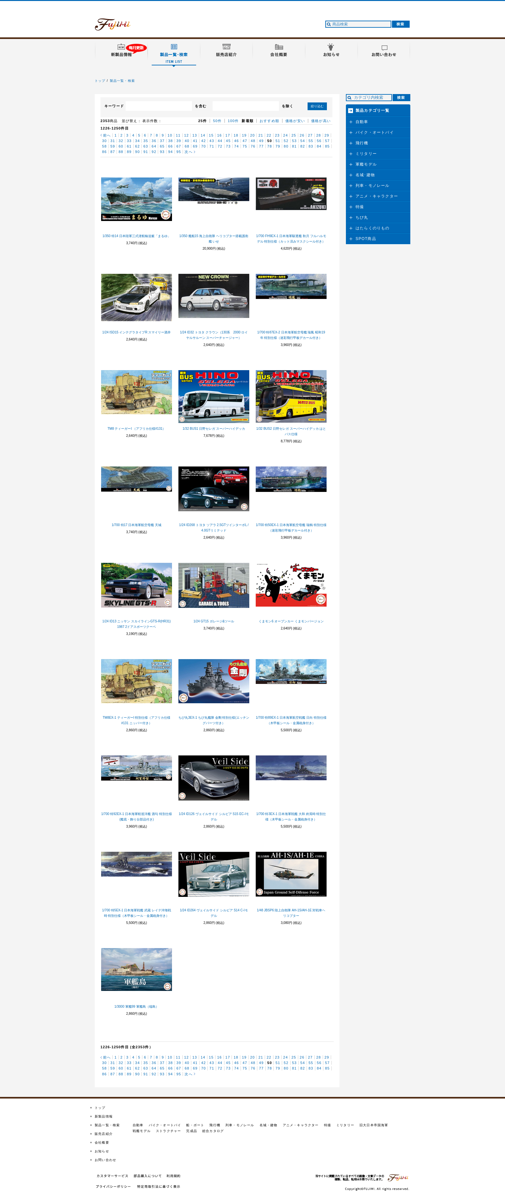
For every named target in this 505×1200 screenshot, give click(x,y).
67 (178, 146)
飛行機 (362, 143)
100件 (233, 121)
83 (311, 146)
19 (244, 135)
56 (319, 141)
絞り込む (317, 106)
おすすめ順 (269, 121)
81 (294, 146)
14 (203, 135)
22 (269, 135)
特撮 (360, 207)
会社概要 (102, 1142)
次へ (188, 152)
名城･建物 (365, 175)
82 (302, 146)
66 (170, 146)
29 (327, 135)
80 (286, 146)
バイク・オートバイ (375, 132)
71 (211, 146)
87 (112, 152)
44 (220, 141)
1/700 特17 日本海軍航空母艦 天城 (136, 525)
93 (162, 152)
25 (293, 135)
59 (112, 146)
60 (121, 146)
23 (277, 135)
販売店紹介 (104, 1134)
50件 (217, 121)
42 (203, 141)
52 (286, 141)
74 (236, 146)
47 (245, 141)
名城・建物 (269, 1125)
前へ (107, 135)
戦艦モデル (142, 1131)
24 (285, 135)
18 (235, 135)
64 (154, 146)
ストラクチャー (168, 1131)
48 (253, 141)
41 (195, 141)
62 (137, 146)
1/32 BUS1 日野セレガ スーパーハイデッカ (214, 428)
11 (178, 135)
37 (162, 141)
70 (203, 146)
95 (178, 152)
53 (294, 141)
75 (245, 146)
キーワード (114, 106)
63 (145, 146)
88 (121, 152)
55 (311, 141)
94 (170, 152)
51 (277, 141)
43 (211, 141)
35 (145, 141)
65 (162, 146)
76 (253, 146)
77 (261, 146)
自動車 (362, 122)
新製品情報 (104, 1116)
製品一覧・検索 (122, 80)
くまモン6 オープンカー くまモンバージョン (291, 621)
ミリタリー (366, 153)
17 (227, 135)
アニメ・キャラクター (377, 196)
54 (302, 141)
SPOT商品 (366, 238)
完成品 (191, 1131)
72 (220, 146)
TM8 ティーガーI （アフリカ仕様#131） (137, 428)
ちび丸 (362, 217)
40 (187, 141)
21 (260, 135)
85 (327, 146)
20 (252, 135)
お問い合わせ (105, 1160)
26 (302, 135)
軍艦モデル (366, 164)
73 (228, 146)
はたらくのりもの (373, 228)
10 (169, 135)
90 (137, 152)
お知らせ (102, 1151)
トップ (100, 80)
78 (269, 146)
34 (137, 141)
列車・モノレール (373, 185)
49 (261, 141)
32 (121, 141)
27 (310, 135)
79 (277, 146)
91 (145, 152)
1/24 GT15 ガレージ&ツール (214, 621)
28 (318, 135)
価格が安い (295, 121)
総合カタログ (213, 1131)
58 (104, 146)
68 (187, 146)
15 (211, 135)
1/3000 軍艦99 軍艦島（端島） (136, 1006)
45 (228, 141)
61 (129, 146)
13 (194, 135)
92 (154, 152)
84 (319, 146)
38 (170, 141)
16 (219, 135)
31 (112, 141)
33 (129, 141)
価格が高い (321, 121)
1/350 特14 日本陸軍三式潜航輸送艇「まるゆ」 (136, 236)
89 (129, 152)
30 (104, 141)
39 (178, 141)
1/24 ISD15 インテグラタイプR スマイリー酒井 (136, 332)
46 (236, 141)
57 (327, 141)
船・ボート (195, 1125)
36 (154, 141)
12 (186, 135)
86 (104, 152)
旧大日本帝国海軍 (373, 1125)
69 (195, 146)
